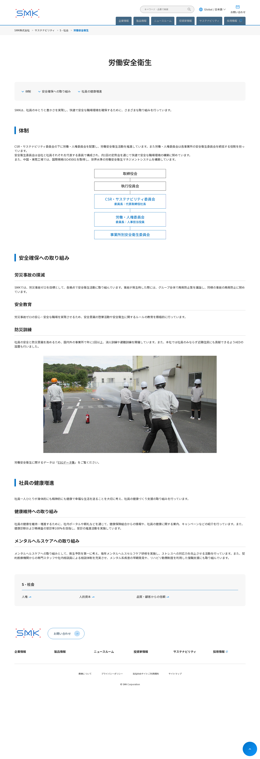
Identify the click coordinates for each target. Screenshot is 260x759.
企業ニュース (100, 659)
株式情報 (138, 702)
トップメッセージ (23, 659)
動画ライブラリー (23, 714)
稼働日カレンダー (23, 708)
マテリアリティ (180, 671)
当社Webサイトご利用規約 (146, 740)
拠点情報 (18, 690)
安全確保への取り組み (56, 91)
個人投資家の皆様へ (143, 677)
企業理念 (18, 671)
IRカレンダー (140, 714)
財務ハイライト (141, 671)
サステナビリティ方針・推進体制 (189, 665)
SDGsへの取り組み (182, 714)
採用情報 (235, 21)
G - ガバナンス (180, 696)
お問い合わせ (62, 633)
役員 (16, 684)
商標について (85, 740)
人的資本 (85, 596)
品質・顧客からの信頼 (150, 596)
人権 (25, 596)
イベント (98, 677)
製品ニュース (100, 665)
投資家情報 (141, 651)
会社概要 (18, 677)
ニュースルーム (104, 651)
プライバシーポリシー (112, 740)
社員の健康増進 (92, 91)
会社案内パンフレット (25, 702)
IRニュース (99, 671)
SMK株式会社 (22, 30)
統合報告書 (139, 696)
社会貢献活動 (179, 708)
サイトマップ (175, 740)
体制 (28, 91)
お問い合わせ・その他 (144, 720)
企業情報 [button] (124, 21)
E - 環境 (177, 684)
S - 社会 (64, 30)
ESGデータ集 (66, 462)
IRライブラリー (141, 690)
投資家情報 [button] (185, 21)
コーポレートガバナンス (145, 708)
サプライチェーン (181, 702)
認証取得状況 (20, 696)
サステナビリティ (45, 30)
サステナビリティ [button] (209, 21)
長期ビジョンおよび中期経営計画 (150, 665)
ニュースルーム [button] (163, 21)
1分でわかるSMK (22, 665)
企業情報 (20, 651)
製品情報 (141, 21)
